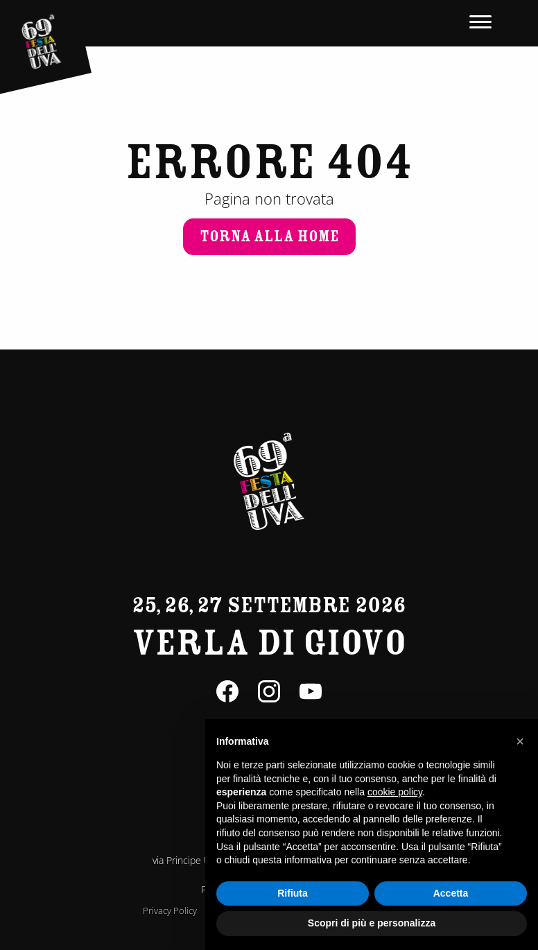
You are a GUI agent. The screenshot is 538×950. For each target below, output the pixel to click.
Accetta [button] (451, 893)
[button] (520, 741)
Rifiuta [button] (292, 893)
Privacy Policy (170, 910)
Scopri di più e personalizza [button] (371, 923)
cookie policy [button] (394, 791)
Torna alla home (269, 236)
